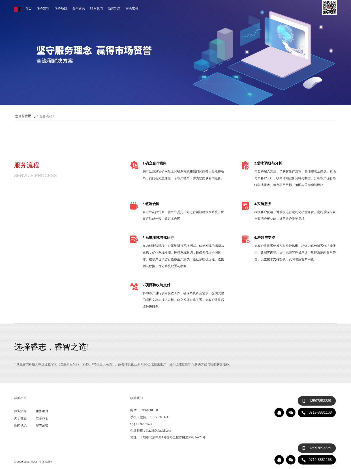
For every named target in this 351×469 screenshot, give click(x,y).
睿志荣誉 (132, 8)
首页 (28, 8)
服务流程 (43, 8)
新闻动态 (114, 8)
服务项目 (61, 8)
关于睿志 (78, 8)
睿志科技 (35, 461)
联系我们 (96, 8)
